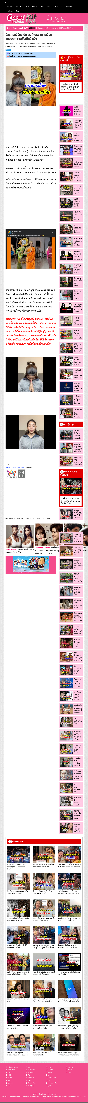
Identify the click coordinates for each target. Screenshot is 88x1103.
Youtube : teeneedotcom (11, 1097)
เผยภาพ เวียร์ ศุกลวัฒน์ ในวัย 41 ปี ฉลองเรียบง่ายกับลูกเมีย (78, 554)
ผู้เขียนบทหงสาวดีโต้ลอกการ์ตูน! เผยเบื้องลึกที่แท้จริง (78, 285)
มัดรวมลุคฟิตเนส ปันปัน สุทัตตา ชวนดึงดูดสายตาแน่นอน (77, 594)
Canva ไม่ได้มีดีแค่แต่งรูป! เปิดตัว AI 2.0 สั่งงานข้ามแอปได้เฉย (69, 1000)
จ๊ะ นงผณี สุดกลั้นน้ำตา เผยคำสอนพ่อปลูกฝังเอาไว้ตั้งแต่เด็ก (78, 351)
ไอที (49, 1075)
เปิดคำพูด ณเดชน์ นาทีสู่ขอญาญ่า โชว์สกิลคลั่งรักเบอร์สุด (77, 272)
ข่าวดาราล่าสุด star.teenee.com (21, 53)
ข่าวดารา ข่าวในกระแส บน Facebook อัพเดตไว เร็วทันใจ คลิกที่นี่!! (28, 519)
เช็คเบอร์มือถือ (52, 1083)
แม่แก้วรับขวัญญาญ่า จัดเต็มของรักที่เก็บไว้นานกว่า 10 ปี (78, 464)
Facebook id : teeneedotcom (50, 1097)
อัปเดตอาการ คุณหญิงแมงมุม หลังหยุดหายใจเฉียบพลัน (68, 1027)
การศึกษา (10, 11)
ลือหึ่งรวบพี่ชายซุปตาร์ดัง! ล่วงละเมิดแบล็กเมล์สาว (78, 258)
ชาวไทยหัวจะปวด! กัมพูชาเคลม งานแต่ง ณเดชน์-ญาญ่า (70, 87)
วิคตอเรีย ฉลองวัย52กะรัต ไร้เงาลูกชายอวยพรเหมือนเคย (43, 865)
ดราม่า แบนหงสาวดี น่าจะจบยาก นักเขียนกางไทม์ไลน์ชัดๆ (77, 364)
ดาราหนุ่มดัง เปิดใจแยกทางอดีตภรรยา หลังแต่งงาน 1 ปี (18, 919)
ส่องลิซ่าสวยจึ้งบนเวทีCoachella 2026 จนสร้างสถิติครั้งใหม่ (79, 566)
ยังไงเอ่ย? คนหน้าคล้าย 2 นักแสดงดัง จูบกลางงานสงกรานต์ (78, 686)
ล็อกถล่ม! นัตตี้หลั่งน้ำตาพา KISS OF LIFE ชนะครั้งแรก (67, 946)
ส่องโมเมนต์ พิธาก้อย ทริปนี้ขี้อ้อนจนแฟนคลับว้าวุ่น (17, 946)
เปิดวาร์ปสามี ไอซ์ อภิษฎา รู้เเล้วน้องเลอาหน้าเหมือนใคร (78, 738)
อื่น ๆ (17, 11)
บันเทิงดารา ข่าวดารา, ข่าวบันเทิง (33, 43)
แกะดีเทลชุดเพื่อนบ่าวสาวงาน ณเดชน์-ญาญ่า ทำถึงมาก (69, 919)
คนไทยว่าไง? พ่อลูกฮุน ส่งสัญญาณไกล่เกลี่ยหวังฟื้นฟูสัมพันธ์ (78, 403)
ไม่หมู (49, 6)
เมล (49, 1080)
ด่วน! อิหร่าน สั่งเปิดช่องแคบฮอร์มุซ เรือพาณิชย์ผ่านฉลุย (44, 973)
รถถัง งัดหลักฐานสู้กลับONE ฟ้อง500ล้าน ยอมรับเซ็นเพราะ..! (69, 892)
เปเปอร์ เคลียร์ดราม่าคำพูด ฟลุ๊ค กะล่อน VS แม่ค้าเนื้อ (43, 1027)
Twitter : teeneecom (68, 1097)
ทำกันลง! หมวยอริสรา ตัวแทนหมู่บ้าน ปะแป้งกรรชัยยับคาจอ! (78, 778)
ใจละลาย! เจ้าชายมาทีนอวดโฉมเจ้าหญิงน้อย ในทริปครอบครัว (78, 193)
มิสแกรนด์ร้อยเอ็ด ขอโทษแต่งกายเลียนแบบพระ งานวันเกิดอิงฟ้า (30, 46)
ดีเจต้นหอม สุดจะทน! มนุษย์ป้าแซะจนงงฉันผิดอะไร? (17, 892)
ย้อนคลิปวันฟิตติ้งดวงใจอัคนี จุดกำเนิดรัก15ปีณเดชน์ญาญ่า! (78, 633)
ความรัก (70, 1067)
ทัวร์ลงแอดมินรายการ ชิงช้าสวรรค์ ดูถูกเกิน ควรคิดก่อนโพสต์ (16, 866)
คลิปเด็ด (27, 6)
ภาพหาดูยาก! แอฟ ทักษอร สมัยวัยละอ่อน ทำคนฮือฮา (78, 540)
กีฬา (42, 6)
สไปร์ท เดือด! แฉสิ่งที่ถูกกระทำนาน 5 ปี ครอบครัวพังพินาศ (77, 206)
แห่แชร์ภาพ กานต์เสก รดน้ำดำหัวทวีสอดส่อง (42, 1053)
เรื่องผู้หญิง (31, 1085)
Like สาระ (35, 6)
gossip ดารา (51, 43)
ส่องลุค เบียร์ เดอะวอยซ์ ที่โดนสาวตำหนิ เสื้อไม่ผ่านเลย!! (78, 517)
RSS (79, 1097)
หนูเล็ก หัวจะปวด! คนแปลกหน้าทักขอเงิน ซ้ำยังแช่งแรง (44, 919)
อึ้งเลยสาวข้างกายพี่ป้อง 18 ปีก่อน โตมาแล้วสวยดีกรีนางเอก (78, 620)
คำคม (70, 1070)
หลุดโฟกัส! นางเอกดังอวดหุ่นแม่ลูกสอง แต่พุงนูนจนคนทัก (78, 711)
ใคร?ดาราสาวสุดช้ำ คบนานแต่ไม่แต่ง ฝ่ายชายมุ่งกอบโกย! (78, 311)
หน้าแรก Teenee (13, 1067)
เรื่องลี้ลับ (31, 1078)
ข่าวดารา (10, 6)
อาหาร (56, 6)
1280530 (31, 28)
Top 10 (30, 1075)
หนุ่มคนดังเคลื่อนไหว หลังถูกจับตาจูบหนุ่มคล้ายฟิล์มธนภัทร (78, 245)
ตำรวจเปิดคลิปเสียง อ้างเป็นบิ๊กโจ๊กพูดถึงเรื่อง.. (78, 151)
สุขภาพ (10, 1083)
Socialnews (68, 6)
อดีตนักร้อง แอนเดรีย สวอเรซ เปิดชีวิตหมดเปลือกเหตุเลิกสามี (78, 338)
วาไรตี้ (10, 1078)
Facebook (51, 1070)
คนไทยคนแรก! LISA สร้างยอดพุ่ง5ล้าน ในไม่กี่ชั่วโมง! (70, 501)
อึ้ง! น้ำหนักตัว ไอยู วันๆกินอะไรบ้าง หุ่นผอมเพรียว (43, 892)
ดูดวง (49, 1085)
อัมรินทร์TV (28, 467)
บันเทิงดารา (11, 1070)
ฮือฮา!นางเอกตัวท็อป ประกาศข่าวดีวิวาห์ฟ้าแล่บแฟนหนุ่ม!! (78, 298)
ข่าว (9, 1072)
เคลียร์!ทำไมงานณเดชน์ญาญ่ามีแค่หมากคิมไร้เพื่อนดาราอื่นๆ (18, 973)
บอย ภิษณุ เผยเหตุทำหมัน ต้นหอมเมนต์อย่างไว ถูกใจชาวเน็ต (17, 1053)
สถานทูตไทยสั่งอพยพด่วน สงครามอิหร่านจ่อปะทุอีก (78, 389)
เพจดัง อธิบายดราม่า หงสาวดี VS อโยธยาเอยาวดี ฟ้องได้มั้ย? (78, 377)
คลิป (9, 1075)
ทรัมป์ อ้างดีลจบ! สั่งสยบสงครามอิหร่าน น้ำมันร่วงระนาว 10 (78, 219)
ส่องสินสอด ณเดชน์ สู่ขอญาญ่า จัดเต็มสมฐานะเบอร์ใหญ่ (78, 660)
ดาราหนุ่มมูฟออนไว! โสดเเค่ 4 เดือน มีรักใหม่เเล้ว (78, 125)
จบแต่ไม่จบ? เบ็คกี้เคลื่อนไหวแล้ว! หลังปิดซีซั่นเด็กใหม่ (78, 450)
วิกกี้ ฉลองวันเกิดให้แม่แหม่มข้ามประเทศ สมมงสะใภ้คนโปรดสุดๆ (69, 865)
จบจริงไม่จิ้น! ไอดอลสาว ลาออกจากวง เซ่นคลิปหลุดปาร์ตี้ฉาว (69, 1053)
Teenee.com (52, 1094)
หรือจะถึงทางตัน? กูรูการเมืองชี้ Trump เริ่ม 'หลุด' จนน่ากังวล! (43, 1000)
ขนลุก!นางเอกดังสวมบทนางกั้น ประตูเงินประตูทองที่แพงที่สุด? (43, 946)
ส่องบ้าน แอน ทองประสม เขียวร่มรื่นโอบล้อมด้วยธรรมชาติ (78, 581)
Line (49, 1067)
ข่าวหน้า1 (18, 6)
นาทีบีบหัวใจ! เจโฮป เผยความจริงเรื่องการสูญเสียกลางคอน (77, 438)
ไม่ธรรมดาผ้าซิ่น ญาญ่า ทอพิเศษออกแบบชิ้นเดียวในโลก (78, 607)
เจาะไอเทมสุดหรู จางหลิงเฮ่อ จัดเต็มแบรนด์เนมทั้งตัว (77, 699)
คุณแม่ (50, 1072)
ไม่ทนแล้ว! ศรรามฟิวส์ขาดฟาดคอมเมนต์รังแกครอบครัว (78, 179)
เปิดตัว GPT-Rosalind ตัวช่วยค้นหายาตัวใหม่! (17, 1027)
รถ (61, 6)
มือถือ (29, 1080)
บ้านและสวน (52, 1078)
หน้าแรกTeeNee (13, 43)
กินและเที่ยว (32, 1083)
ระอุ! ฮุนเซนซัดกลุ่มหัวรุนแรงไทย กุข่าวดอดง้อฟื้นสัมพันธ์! (78, 324)
